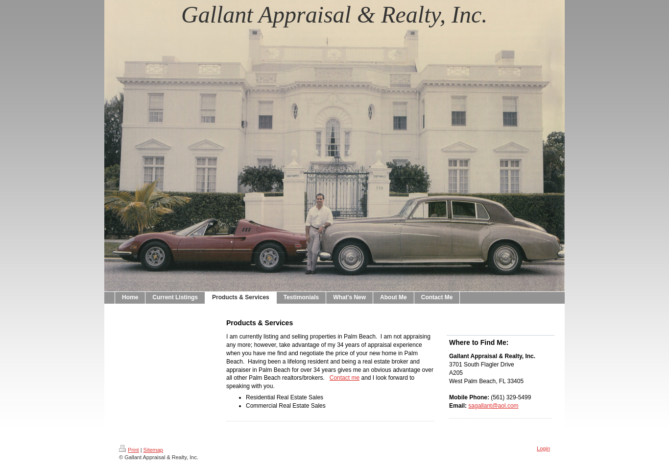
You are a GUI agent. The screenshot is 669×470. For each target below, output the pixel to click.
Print (129, 450)
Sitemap (153, 450)
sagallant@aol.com (493, 405)
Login (543, 448)
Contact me (344, 377)
